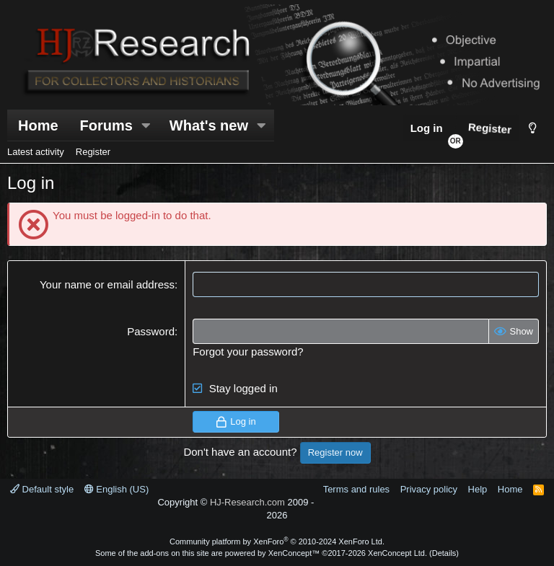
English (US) (116, 489)
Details (444, 553)
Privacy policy (428, 489)
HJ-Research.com (247, 502)
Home (38, 125)
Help (478, 489)
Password (151, 331)
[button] (146, 125)
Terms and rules (356, 489)
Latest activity (35, 151)
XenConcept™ (294, 553)
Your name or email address (107, 284)
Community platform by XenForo (277, 541)
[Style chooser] (533, 128)
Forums (106, 125)
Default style (42, 489)
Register (93, 151)
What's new (209, 125)
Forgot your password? (248, 351)
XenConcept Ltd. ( (400, 553)
